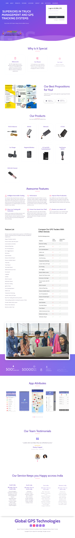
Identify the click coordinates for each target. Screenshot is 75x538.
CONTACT (37, 3)
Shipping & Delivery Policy (48, 529)
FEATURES (24, 3)
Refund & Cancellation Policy (36, 529)
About (18, 529)
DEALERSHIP (55, 3)
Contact (56, 529)
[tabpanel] (37, 456)
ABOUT (11, 3)
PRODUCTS (17, 3)
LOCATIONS (30, 3)
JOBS (42, 3)
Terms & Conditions (25, 529)
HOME (7, 3)
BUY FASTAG (48, 3)
